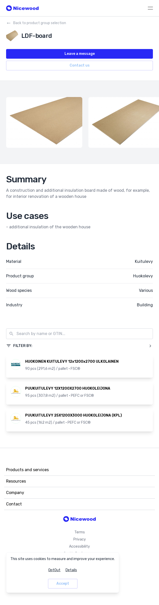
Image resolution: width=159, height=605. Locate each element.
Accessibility (79, 546)
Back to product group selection (36, 23)
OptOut (54, 570)
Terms (79, 532)
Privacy (79, 539)
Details (71, 570)
